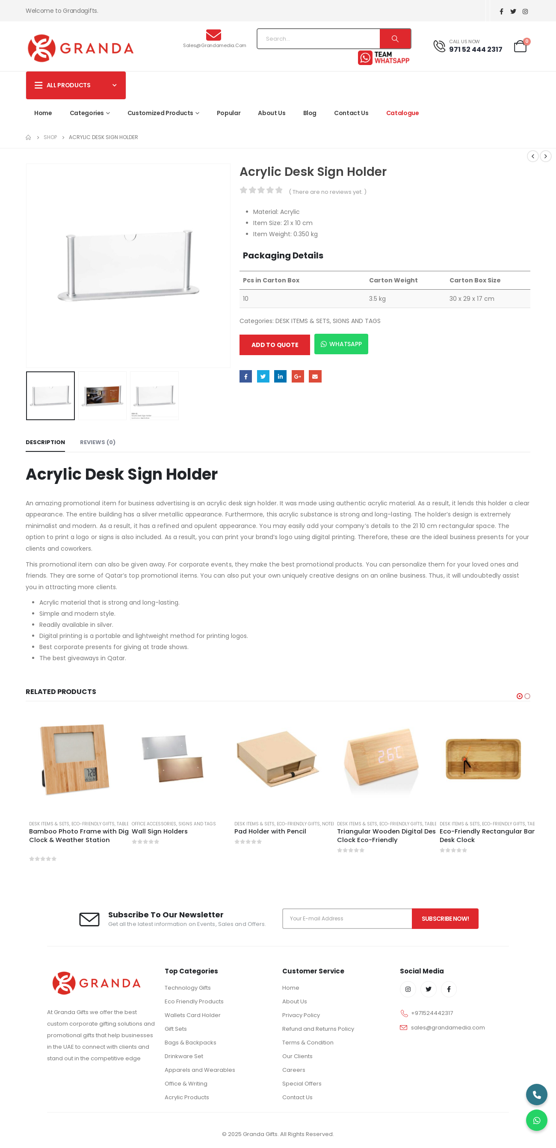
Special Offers (302, 1084)
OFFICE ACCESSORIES (154, 824)
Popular (229, 113)
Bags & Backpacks (190, 1042)
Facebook (246, 376)
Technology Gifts (188, 988)
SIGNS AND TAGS (357, 321)
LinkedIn (280, 376)
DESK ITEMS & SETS (302, 321)
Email (315, 376)
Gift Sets (176, 1029)
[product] (73, 759)
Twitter (263, 376)
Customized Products (160, 113)
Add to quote (274, 345)
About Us (271, 113)
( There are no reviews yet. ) (328, 192)
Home (43, 113)
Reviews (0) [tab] (97, 442)
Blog (310, 113)
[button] (519, 696)
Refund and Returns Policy (318, 1029)
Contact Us (351, 113)
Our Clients (297, 1056)
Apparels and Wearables (200, 1070)
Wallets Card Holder (193, 1015)
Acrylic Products (187, 1097)
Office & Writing (186, 1084)
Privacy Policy (301, 1015)
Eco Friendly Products (194, 1001)
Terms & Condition (308, 1042)
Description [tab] (45, 442)
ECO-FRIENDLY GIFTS (93, 824)
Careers (293, 1070)
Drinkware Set (184, 1056)
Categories (87, 113)
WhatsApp (341, 344)
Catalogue (402, 113)
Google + (298, 376)
